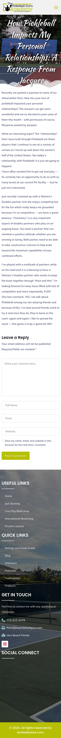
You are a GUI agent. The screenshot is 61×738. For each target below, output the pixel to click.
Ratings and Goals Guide (20, 548)
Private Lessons (14, 526)
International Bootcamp (19, 518)
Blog (7, 555)
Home (8, 496)
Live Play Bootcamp (17, 511)
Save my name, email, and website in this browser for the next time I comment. (28, 442)
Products (10, 585)
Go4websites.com (30, 732)
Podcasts (10, 570)
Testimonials (12, 578)
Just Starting (12, 503)
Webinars (11, 563)
